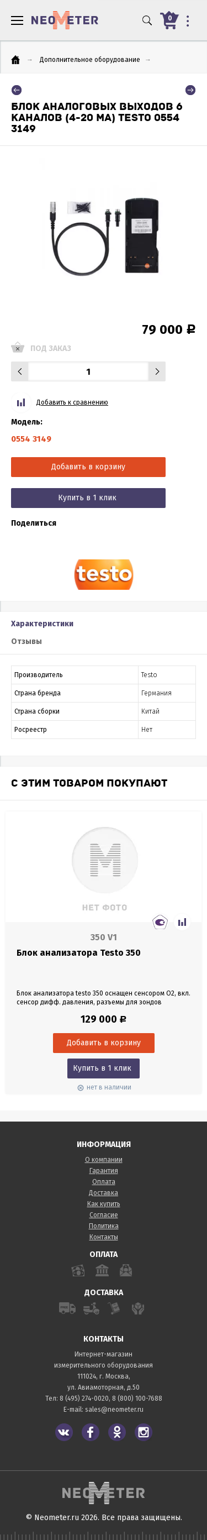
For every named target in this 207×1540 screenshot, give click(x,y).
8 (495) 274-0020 (84, 1398)
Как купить (103, 1204)
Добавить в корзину (88, 467)
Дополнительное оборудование (90, 60)
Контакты (103, 1237)
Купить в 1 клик (87, 497)
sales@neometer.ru (114, 1409)
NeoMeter (64, 20)
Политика (104, 1226)
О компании (104, 1160)
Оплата (103, 1182)
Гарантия (103, 1171)
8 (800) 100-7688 (137, 1398)
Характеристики (42, 623)
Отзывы (26, 641)
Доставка (103, 1193)
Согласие (103, 1215)
